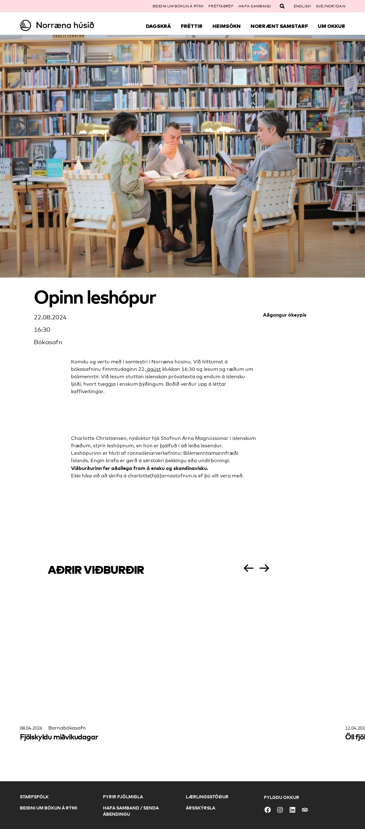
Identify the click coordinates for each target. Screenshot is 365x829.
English (302, 6)
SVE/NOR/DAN (330, 6)
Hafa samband (254, 6)
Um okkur (331, 26)
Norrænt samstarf (279, 26)
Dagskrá (158, 26)
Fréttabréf (221, 6)
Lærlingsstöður (207, 796)
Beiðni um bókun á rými (178, 6)
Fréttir (192, 26)
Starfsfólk (34, 796)
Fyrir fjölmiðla (123, 796)
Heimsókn (226, 26)
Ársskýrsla (200, 807)
